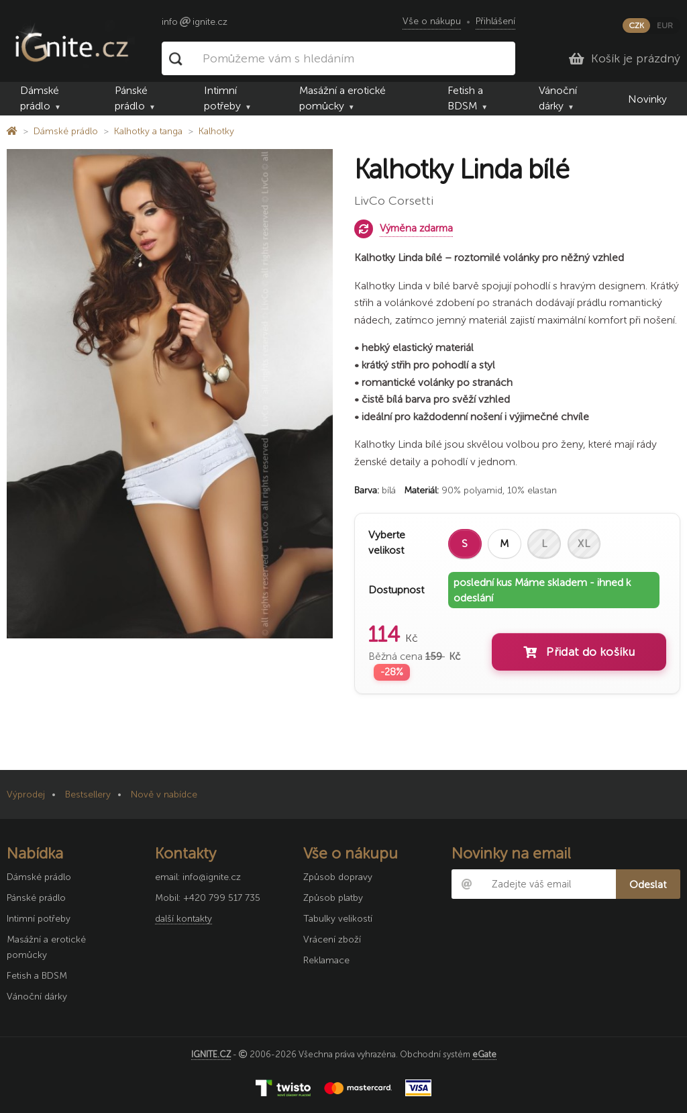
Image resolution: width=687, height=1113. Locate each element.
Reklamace (326, 960)
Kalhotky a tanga (148, 131)
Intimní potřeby (222, 98)
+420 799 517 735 (221, 898)
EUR (665, 25)
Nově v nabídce (164, 794)
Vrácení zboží (332, 939)
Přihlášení (495, 21)
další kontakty (183, 919)
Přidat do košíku (579, 652)
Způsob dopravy (337, 877)
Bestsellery (88, 794)
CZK (636, 25)
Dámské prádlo (39, 98)
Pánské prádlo (131, 98)
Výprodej (26, 794)
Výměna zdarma (416, 228)
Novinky (647, 99)
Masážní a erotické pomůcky (342, 98)
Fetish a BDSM (465, 98)
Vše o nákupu (432, 21)
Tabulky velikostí (337, 919)
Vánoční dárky (558, 98)
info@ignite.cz (211, 877)
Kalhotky (216, 131)
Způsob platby (333, 898)
